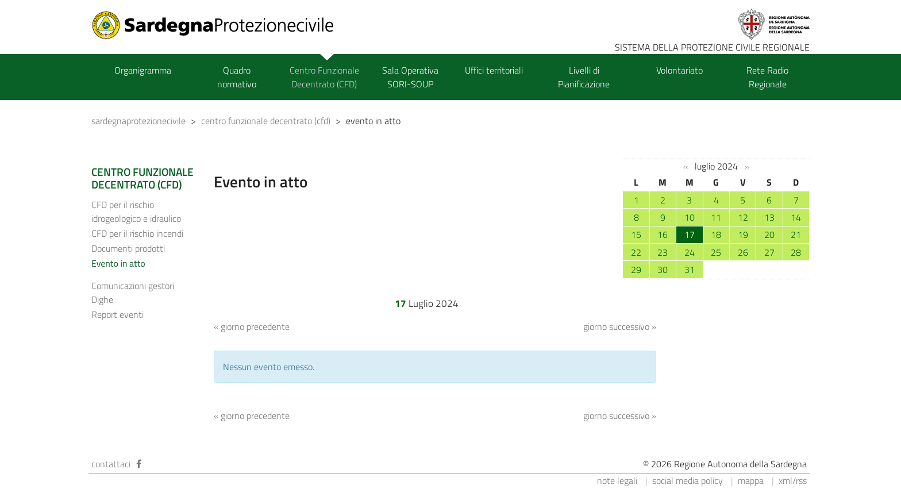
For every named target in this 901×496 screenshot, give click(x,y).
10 (689, 217)
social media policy (687, 480)
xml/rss (793, 480)
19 (743, 234)
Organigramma (142, 70)
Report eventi (117, 314)
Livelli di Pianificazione (584, 77)
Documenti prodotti (128, 248)
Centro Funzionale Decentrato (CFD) (324, 77)
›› (747, 166)
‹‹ (685, 166)
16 (662, 234)
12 (743, 217)
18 (716, 234)
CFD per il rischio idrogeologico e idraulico (136, 211)
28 (796, 252)
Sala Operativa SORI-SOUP (410, 77)
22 (636, 252)
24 (689, 252)
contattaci (110, 464)
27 (769, 252)
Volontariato (679, 70)
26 (743, 252)
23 (662, 252)
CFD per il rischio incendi (137, 233)
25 (716, 252)
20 (769, 234)
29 (636, 269)
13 (769, 217)
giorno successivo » (619, 326)
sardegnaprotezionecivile (138, 121)
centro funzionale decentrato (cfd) (265, 121)
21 (796, 234)
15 (636, 234)
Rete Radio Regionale (767, 77)
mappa (751, 480)
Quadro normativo (236, 77)
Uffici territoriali (494, 70)
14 (796, 217)
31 (689, 269)
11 (716, 217)
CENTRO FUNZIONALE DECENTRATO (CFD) (142, 178)
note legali (617, 480)
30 (662, 269)
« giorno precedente (252, 326)
